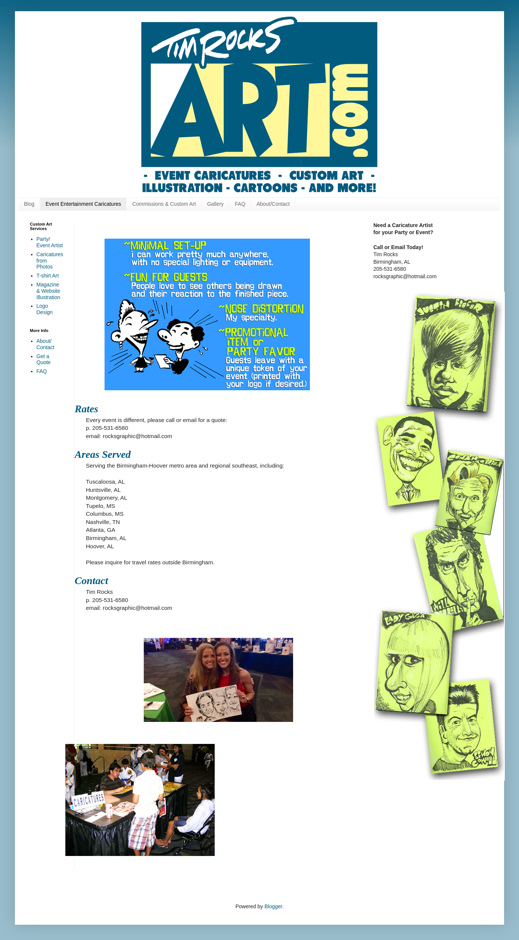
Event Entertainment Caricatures (83, 204)
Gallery (215, 204)
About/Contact (273, 204)
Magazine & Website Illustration (48, 291)
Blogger (273, 906)
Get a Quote (44, 359)
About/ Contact (46, 344)
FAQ (240, 204)
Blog (29, 204)
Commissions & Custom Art (164, 204)
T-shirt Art (48, 276)
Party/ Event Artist (50, 242)
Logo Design (45, 309)
